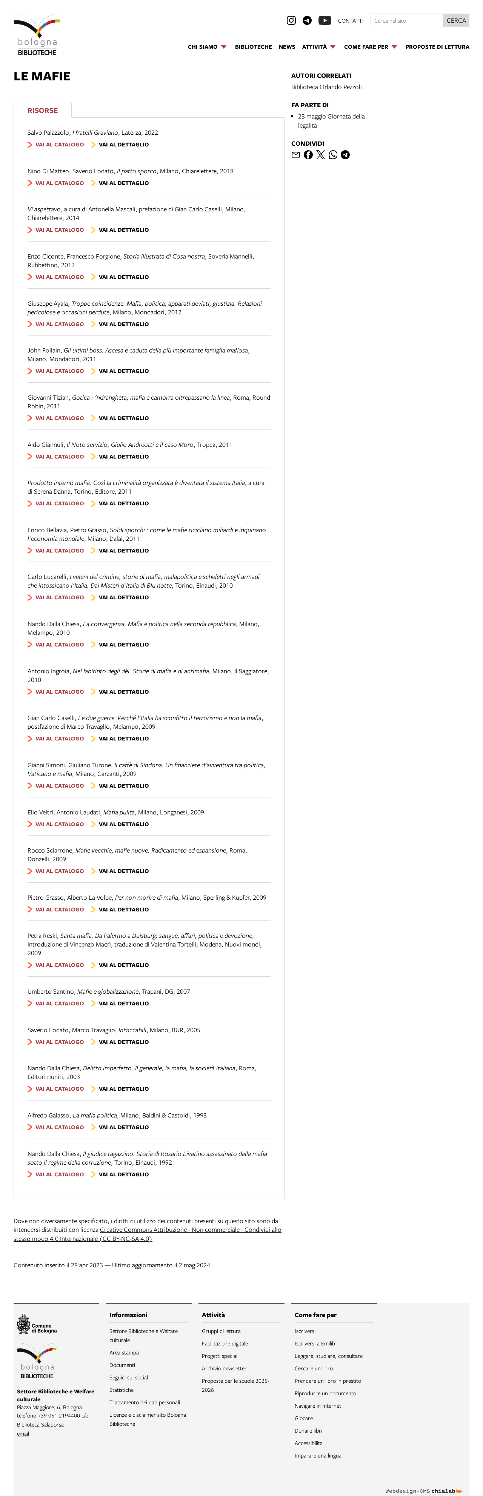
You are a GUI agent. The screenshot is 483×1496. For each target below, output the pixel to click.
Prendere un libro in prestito (328, 1380)
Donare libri (308, 1430)
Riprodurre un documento (325, 1393)
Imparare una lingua (318, 1455)
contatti (351, 20)
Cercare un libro (314, 1368)
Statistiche (121, 1389)
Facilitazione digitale (225, 1343)
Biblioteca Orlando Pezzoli (326, 86)
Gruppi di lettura (221, 1330)
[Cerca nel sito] (407, 20)
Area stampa (124, 1352)
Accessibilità (309, 1443)
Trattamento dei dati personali (144, 1402)
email (23, 1433)
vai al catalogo (59, 144)
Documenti (122, 1364)
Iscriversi (305, 1330)
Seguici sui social (128, 1377)
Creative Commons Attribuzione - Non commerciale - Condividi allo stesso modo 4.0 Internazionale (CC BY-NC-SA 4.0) (147, 1234)
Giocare (304, 1418)
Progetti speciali (220, 1355)
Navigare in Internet (318, 1405)
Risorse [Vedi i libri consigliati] (43, 110)
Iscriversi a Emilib (315, 1343)
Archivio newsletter (224, 1368)
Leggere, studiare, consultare (329, 1355)
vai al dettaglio (124, 144)
